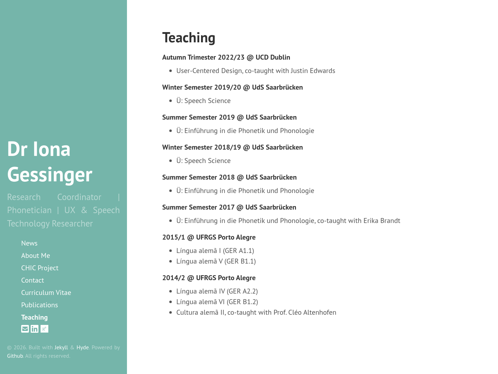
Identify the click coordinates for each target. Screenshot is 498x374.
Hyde (83, 347)
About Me (35, 255)
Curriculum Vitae (46, 292)
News (29, 243)
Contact (32, 280)
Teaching (34, 317)
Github (15, 355)
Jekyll (61, 347)
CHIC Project (40, 267)
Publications (39, 304)
